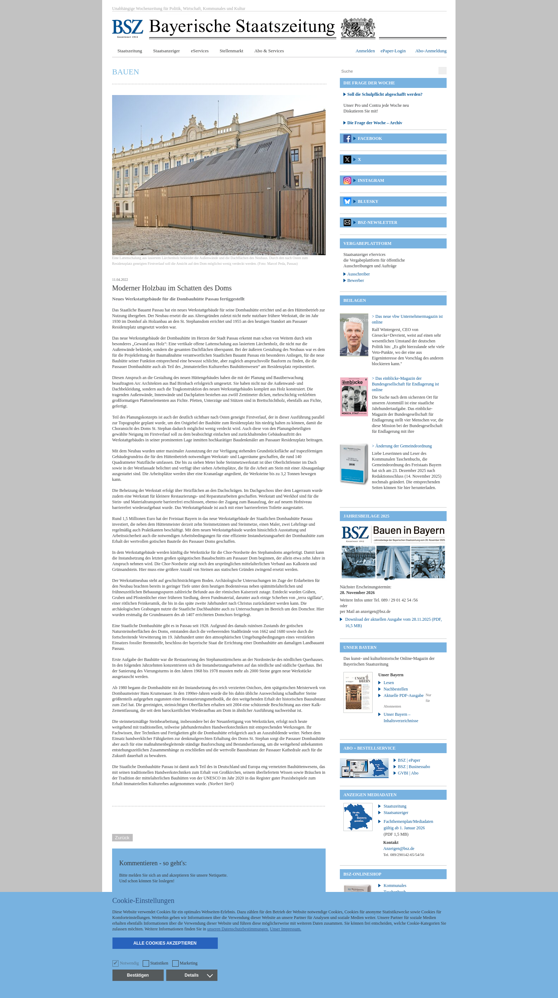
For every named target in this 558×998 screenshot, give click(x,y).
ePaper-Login (393, 50)
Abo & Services (269, 50)
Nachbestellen (396, 689)
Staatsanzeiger (166, 50)
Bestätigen (138, 975)
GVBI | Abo (408, 773)
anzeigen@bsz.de (375, 611)
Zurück (122, 837)
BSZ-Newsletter (378, 222)
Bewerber (355, 280)
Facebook (370, 138)
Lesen (389, 682)
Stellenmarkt (231, 50)
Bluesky (368, 201)
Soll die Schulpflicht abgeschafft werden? (384, 94)
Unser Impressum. (285, 928)
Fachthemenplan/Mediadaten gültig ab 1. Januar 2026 (408, 828)
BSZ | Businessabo (414, 766)
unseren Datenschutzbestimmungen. (238, 928)
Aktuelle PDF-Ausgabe (403, 695)
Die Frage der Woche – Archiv (374, 122)
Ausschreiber (358, 274)
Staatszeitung (129, 50)
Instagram (371, 180)
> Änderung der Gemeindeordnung (402, 445)
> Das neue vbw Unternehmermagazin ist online (407, 319)
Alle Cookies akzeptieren (165, 943)
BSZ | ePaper (409, 760)
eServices (200, 50)
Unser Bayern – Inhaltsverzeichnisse (401, 717)
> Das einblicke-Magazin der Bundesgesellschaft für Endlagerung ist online (405, 384)
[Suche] (388, 71)
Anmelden (365, 50)
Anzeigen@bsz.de (398, 848)
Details (198, 975)
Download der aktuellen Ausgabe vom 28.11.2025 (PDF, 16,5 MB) (393, 622)
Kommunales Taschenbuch (395, 888)
